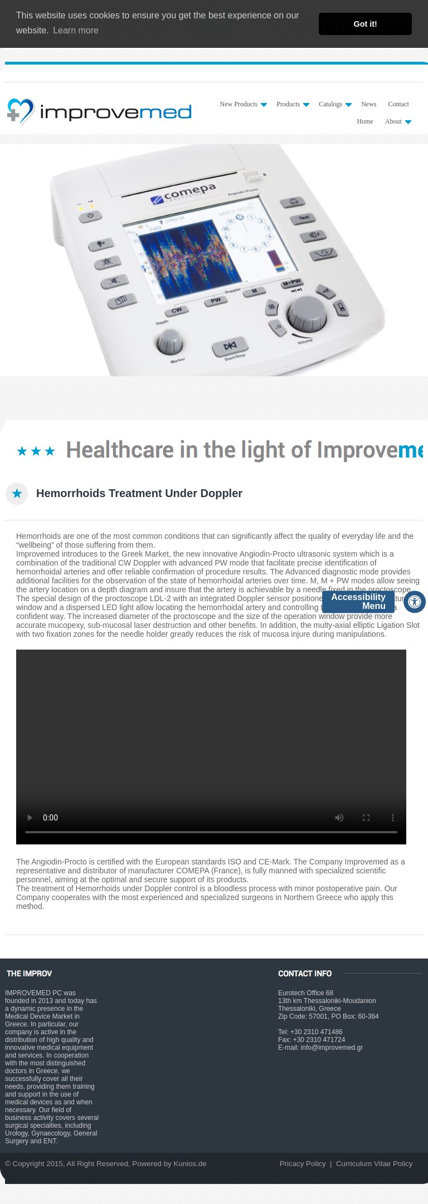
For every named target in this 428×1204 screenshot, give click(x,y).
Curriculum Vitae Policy (374, 1163)
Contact (398, 104)
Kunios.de (189, 1163)
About (398, 121)
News (368, 104)
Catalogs (335, 104)
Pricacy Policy (303, 1163)
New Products (243, 104)
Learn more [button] (76, 30)
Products (292, 104)
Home (365, 121)
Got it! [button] (365, 23)
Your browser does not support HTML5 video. (211, 747)
